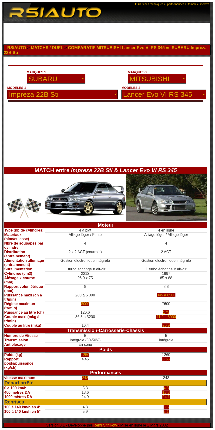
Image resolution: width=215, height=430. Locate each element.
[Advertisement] (106, 33)
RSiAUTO (16, 47)
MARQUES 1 (36, 72)
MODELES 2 (130, 88)
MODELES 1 (16, 88)
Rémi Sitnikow (105, 425)
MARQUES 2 (137, 72)
